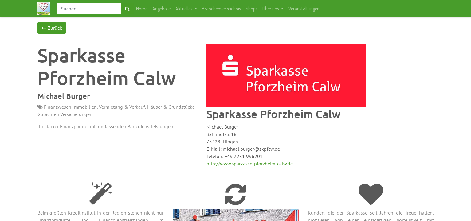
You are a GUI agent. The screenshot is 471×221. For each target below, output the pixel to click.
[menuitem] (142, 8)
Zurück (51, 28)
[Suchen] (127, 8)
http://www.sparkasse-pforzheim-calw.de (249, 164)
